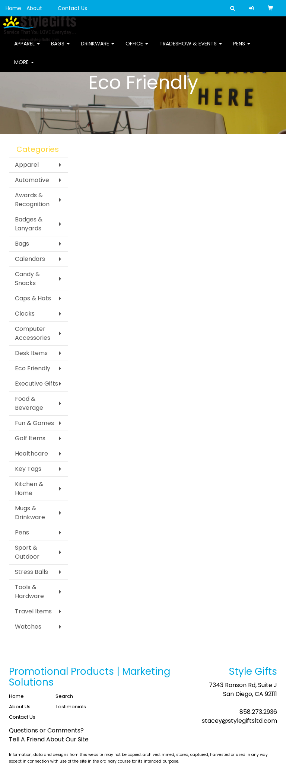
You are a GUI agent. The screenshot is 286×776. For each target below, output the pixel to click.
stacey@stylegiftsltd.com (239, 720)
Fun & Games (34, 423)
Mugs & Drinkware (30, 512)
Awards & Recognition (32, 199)
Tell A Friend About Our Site (49, 739)
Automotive (32, 180)
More (24, 67)
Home (13, 8)
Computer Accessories (32, 333)
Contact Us (72, 8)
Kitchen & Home (29, 488)
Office (136, 48)
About (34, 8)
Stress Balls (31, 572)
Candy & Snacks (27, 278)
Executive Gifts (36, 383)
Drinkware (97, 48)
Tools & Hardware (29, 591)
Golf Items (30, 438)
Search (64, 696)
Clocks (25, 313)
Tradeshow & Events (190, 48)
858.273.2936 (258, 712)
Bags (60, 48)
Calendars (30, 259)
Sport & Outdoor (27, 552)
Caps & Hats (33, 298)
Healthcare (31, 453)
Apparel (27, 48)
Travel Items (33, 611)
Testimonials (70, 706)
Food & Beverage (29, 403)
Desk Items (31, 353)
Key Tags (28, 468)
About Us (20, 706)
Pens (241, 48)
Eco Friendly (32, 368)
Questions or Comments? (46, 730)
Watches (28, 626)
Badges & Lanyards (28, 224)
